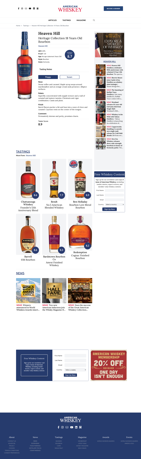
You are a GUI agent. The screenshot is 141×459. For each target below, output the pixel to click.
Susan (69, 77)
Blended (59, 441)
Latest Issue (82, 443)
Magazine (81, 20)
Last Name (100, 195)
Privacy (11, 446)
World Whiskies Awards (105, 441)
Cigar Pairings (35, 450)
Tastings (66, 20)
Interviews (35, 443)
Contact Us (12, 441)
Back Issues (82, 448)
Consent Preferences (11, 453)
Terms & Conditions (12, 450)
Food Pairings (35, 446)
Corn (59, 446)
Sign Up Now (109, 209)
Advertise (11, 443)
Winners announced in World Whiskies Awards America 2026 (28, 308)
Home (18, 26)
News (20, 273)
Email (102, 200)
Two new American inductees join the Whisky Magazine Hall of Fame (54, 308)
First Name (100, 190)
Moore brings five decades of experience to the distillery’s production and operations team (115, 86)
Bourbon (58, 443)
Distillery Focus (35, 448)
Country (101, 204)
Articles (52, 20)
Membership (82, 441)
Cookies (12, 448)
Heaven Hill (42, 46)
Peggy (48, 77)
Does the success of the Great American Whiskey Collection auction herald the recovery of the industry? (80, 310)
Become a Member (113, 9)
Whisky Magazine (82, 446)
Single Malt (59, 448)
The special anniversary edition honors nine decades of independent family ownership (115, 74)
